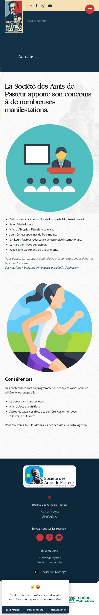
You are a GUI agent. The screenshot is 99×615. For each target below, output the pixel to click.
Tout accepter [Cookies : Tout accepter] (57, 609)
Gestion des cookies (49, 562)
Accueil (31, 20)
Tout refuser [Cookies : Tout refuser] (12, 609)
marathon (19, 244)
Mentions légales (49, 557)
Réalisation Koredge (49, 572)
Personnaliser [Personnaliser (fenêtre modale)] (35, 609)
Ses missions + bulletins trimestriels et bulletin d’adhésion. (42, 267)
